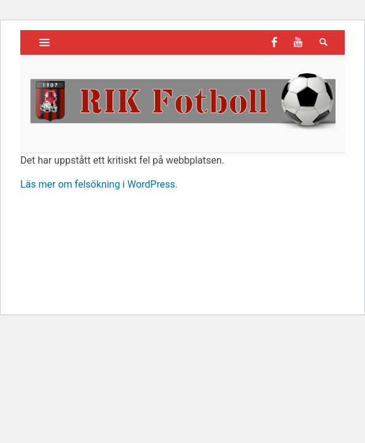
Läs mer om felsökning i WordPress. (99, 184)
